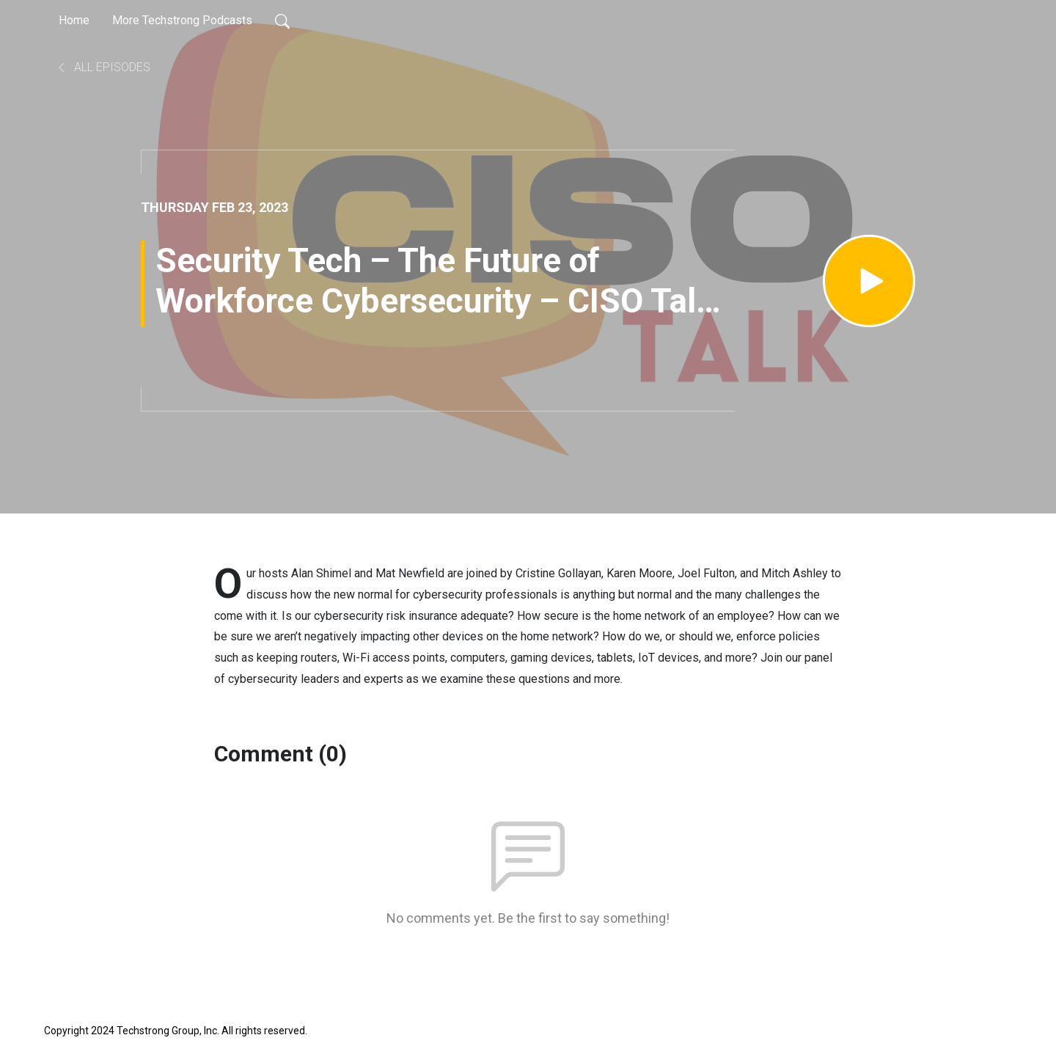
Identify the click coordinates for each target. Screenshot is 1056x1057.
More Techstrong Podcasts (182, 20)
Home (74, 20)
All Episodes (103, 67)
